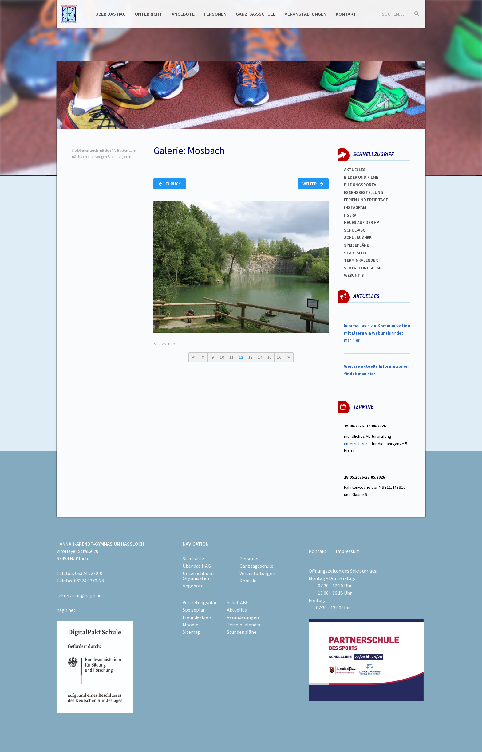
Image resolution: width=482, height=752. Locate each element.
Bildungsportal (361, 184)
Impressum (348, 551)
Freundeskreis (197, 617)
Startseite (355, 253)
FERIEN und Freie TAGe (366, 199)
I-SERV (350, 215)
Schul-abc (354, 230)
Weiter (313, 183)
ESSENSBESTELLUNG (363, 192)
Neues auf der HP (361, 222)
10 (222, 357)
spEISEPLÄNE (356, 245)
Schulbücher (358, 237)
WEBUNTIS (354, 275)
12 (241, 357)
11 (231, 357)
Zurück (169, 183)
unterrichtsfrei (357, 443)
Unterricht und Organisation (198, 575)
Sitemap (191, 632)
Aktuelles (354, 169)
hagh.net (66, 610)
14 (260, 357)
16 (279, 357)
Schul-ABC (238, 602)
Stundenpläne (241, 632)
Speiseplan (194, 610)
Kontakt (346, 14)
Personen (215, 14)
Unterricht (148, 14)
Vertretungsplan (363, 268)
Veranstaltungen (305, 14)
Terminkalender (361, 260)
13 (250, 357)
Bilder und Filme (361, 177)
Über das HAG (110, 14)
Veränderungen (243, 617)
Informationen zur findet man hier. (377, 333)
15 (269, 357)
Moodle (190, 624)
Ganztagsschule (255, 14)
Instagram (355, 207)
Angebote (183, 14)
